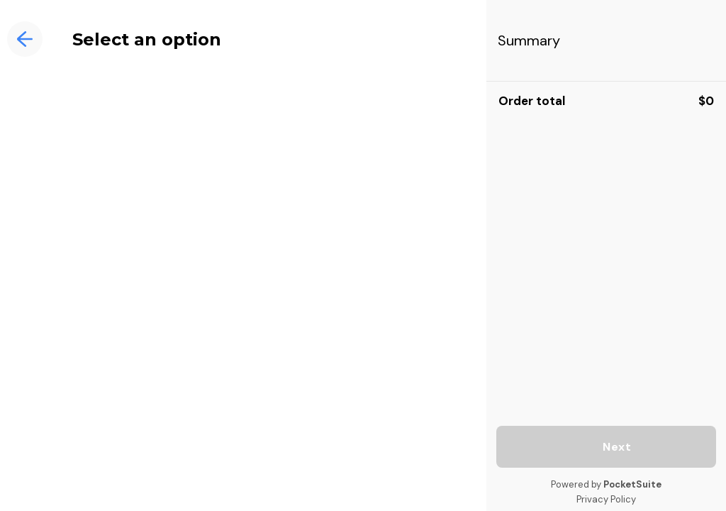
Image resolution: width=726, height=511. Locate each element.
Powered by (606, 484)
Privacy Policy (606, 499)
